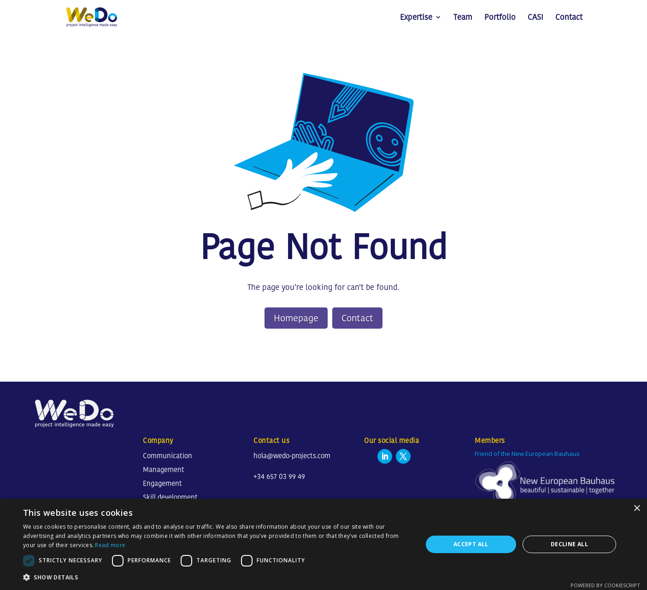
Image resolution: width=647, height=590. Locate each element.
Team (462, 18)
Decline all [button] (569, 544)
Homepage (296, 318)
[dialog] (323, 544)
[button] (217, 578)
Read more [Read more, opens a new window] (110, 545)
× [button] (636, 508)
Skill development (170, 497)
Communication (167, 455)
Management (163, 469)
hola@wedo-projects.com (291, 455)
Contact (568, 18)
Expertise (416, 18)
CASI (535, 18)
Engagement (162, 483)
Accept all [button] (470, 544)
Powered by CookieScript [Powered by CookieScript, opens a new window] (605, 585)
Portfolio (500, 18)
